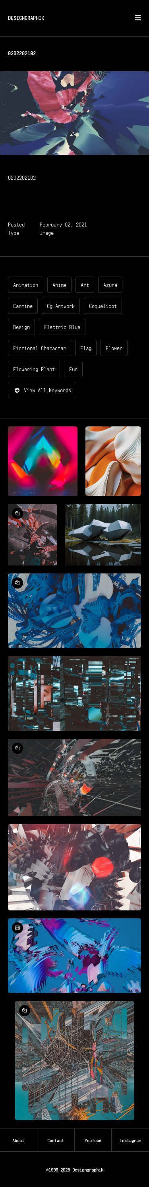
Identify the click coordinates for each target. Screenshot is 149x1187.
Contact (55, 1139)
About (18, 1139)
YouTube (93, 1139)
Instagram (130, 1139)
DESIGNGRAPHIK (26, 17)
